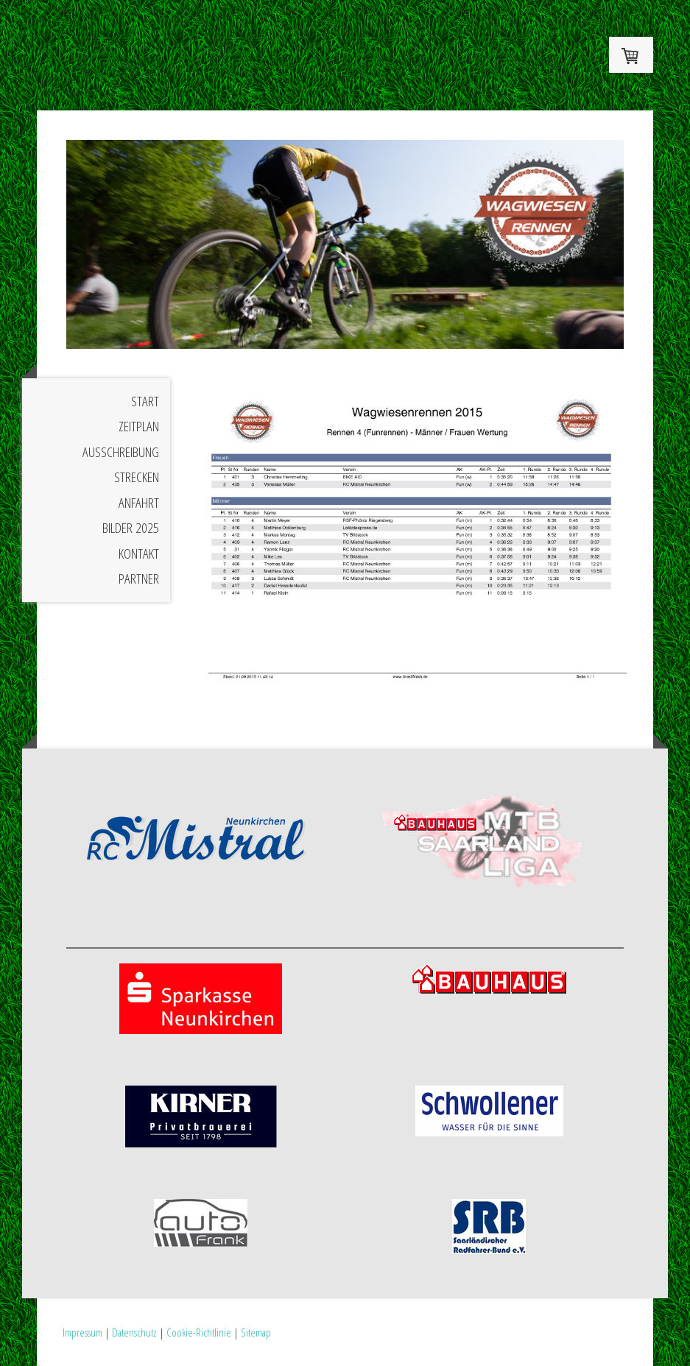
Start (145, 401)
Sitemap (256, 1332)
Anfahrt (139, 502)
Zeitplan (139, 426)
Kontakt (139, 553)
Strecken (136, 476)
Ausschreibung (120, 451)
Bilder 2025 (130, 527)
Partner (139, 578)
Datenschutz (134, 1332)
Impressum (82, 1332)
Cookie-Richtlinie (198, 1332)
